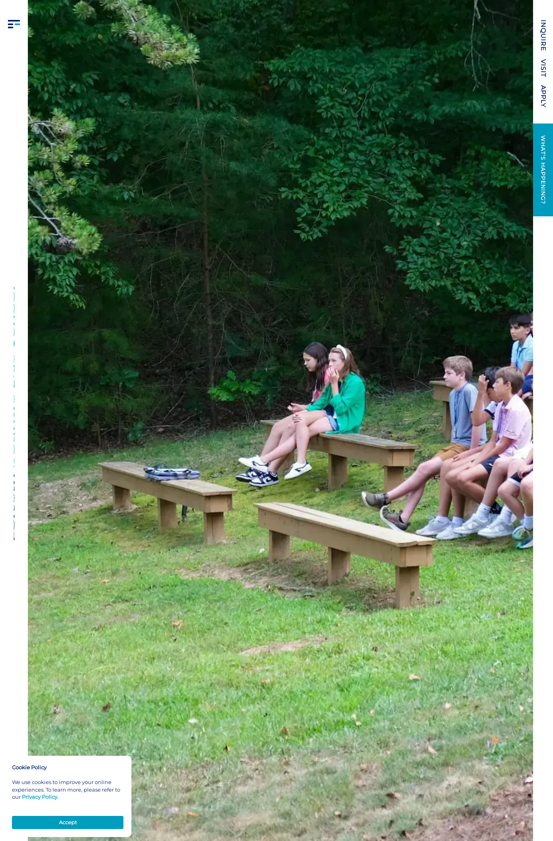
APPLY (543, 96)
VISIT (543, 68)
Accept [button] (68, 822)
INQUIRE (543, 35)
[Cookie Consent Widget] (67, 796)
